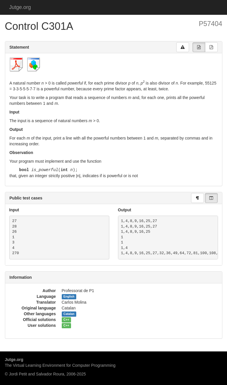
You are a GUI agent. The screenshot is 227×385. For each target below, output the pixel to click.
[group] (199, 47)
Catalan (69, 314)
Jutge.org (20, 7)
